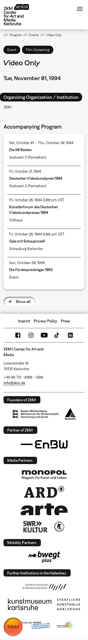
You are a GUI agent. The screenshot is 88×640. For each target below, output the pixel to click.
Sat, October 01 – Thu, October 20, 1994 (41, 143)
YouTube (44, 335)
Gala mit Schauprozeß (27, 241)
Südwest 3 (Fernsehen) (27, 157)
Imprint (24, 321)
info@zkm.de (14, 383)
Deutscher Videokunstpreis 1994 (35, 178)
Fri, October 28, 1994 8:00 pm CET (37, 234)
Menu (79, 9)
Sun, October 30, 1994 (27, 262)
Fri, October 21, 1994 (25, 171)
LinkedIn (70, 335)
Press (65, 321)
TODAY (13, 627)
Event (13, 277)
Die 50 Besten (20, 150)
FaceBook (18, 335)
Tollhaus (16, 220)
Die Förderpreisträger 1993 (31, 270)
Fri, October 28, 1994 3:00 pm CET (37, 200)
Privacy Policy (45, 321)
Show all (23, 301)
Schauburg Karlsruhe (25, 248)
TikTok (57, 335)
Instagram (31, 335)
